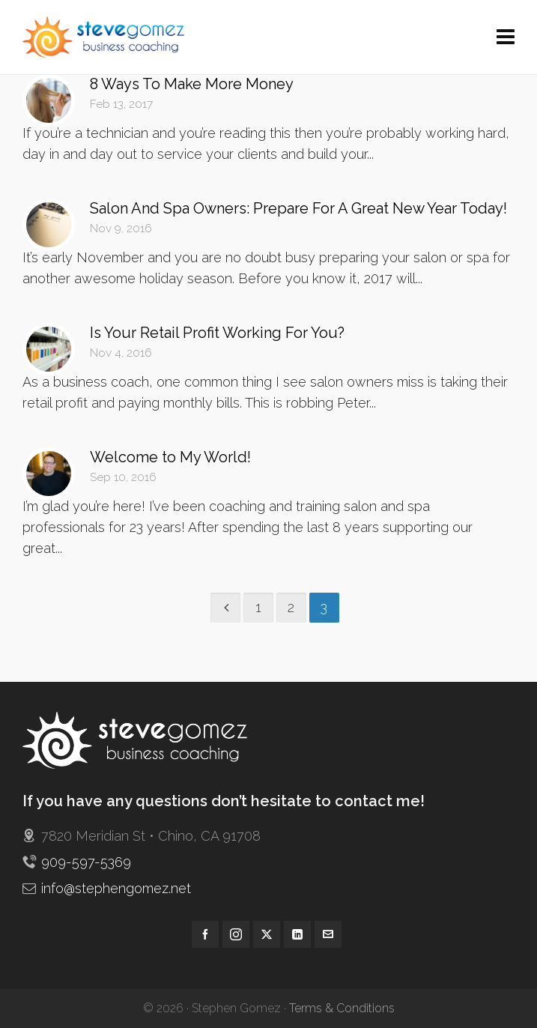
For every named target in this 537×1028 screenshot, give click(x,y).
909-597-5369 (86, 862)
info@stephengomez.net (116, 888)
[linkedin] (297, 934)
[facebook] (205, 934)
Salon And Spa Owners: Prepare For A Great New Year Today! (298, 208)
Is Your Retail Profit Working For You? (217, 333)
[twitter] (266, 934)
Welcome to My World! (170, 457)
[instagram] (235, 934)
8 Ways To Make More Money (192, 84)
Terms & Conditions (342, 1008)
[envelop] (328, 934)
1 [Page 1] (258, 607)
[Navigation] (506, 37)
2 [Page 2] (291, 607)
